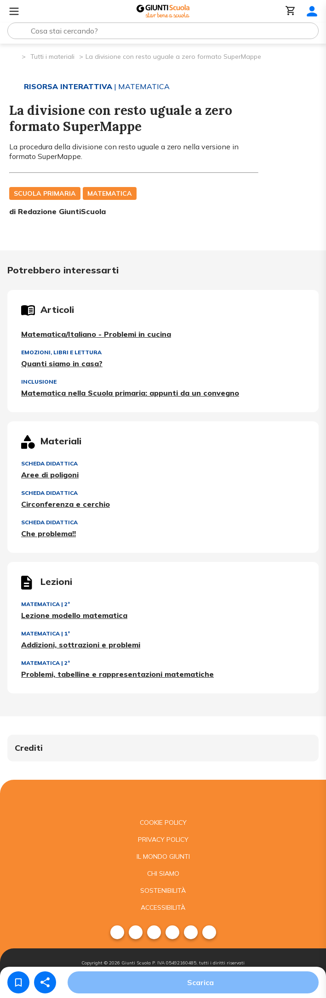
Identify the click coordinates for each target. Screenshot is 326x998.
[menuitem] (117, 932)
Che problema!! (48, 533)
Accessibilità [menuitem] (163, 907)
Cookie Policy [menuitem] (163, 822)
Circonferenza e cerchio (65, 504)
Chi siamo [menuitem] (163, 873)
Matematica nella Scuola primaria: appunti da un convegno (130, 392)
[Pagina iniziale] (14, 55)
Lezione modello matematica (74, 615)
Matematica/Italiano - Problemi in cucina (96, 334)
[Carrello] (290, 11)
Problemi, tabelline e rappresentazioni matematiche (117, 674)
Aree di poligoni (50, 474)
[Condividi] (45, 982)
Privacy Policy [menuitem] (163, 839)
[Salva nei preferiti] (18, 982)
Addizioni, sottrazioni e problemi (80, 644)
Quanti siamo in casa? (62, 363)
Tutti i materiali (52, 56)
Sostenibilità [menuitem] (163, 890)
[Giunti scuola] (163, 797)
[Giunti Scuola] (163, 11)
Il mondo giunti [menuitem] (163, 856)
